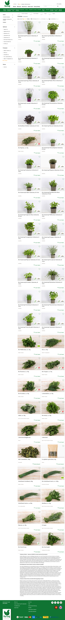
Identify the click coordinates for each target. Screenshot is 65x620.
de (13, 4)
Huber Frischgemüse (8, 58)
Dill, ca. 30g (45, 349)
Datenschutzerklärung (32, 605)
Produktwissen (17, 605)
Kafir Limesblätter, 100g (24, 459)
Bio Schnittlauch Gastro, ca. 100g (50, 481)
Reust (5, 52)
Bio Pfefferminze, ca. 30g (24, 349)
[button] (20, 4)
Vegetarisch (7, 31)
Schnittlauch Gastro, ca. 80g (25, 503)
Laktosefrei (7, 35)
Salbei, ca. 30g (21, 415)
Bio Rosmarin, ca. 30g (23, 371)
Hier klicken (5, 603)
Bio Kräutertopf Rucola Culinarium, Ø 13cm (52, 126)
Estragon (44, 525)
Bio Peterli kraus (22, 547)
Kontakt (29, 607)
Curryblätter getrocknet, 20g (49, 459)
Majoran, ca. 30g (22, 525)
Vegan (6, 29)
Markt (14, 6)
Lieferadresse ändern (32, 609)
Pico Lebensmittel (8, 56)
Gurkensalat (22, 592)
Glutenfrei (6, 33)
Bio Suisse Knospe (8, 39)
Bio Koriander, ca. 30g (23, 393)
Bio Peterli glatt (46, 547)
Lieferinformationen (32, 611)
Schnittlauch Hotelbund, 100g (25, 481)
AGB (29, 603)
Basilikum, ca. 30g (46, 503)
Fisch (31, 592)
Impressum (16, 607)
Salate (50, 587)
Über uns (16, 602)
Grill (5, 67)
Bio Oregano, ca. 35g (47, 371)
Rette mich (30, 6)
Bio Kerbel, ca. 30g (46, 415)
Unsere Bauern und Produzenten (20, 603)
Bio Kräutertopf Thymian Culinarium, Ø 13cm (53, 170)
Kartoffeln (21, 588)
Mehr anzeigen (5, 60)
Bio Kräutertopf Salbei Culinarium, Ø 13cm (28, 192)
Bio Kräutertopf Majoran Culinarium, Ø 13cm (29, 259)
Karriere (30, 602)
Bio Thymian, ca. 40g (23, 148)
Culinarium (7, 37)
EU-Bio (6, 43)
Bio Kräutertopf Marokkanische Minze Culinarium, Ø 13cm (51, 193)
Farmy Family (37, 6)
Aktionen (19, 6)
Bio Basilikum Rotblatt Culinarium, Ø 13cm (28, 126)
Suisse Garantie (7, 41)
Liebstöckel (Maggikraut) (24, 437)
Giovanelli (6, 54)
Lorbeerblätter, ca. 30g (47, 393)
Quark (59, 589)
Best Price (24, 6)
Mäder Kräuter (7, 50)
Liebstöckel (45, 437)
